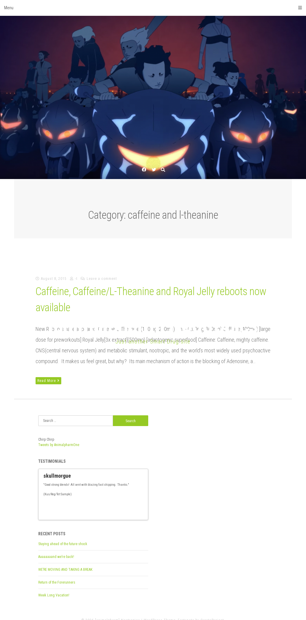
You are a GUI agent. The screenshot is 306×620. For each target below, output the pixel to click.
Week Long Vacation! (53, 587)
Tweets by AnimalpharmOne (58, 445)
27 (49, 509)
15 (103, 504)
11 (86, 504)
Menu (153, 7)
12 (90, 504)
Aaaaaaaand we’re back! (56, 548)
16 (107, 504)
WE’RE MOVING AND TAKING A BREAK (65, 561)
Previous (135, 504)
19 (120, 504)
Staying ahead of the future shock (62, 535)
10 (82, 504)
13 (95, 504)
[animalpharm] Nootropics (153, 325)
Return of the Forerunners (56, 574)
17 (111, 504)
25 (145, 504)
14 (99, 504)
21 (128, 504)
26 (44, 509)
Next (141, 504)
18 (115, 504)
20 (124, 504)
